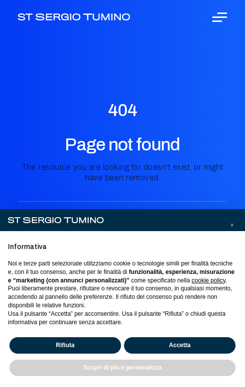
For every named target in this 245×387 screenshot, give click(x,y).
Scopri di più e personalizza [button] (122, 367)
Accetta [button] (179, 345)
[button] (232, 225)
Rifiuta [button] (65, 345)
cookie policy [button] (209, 280)
